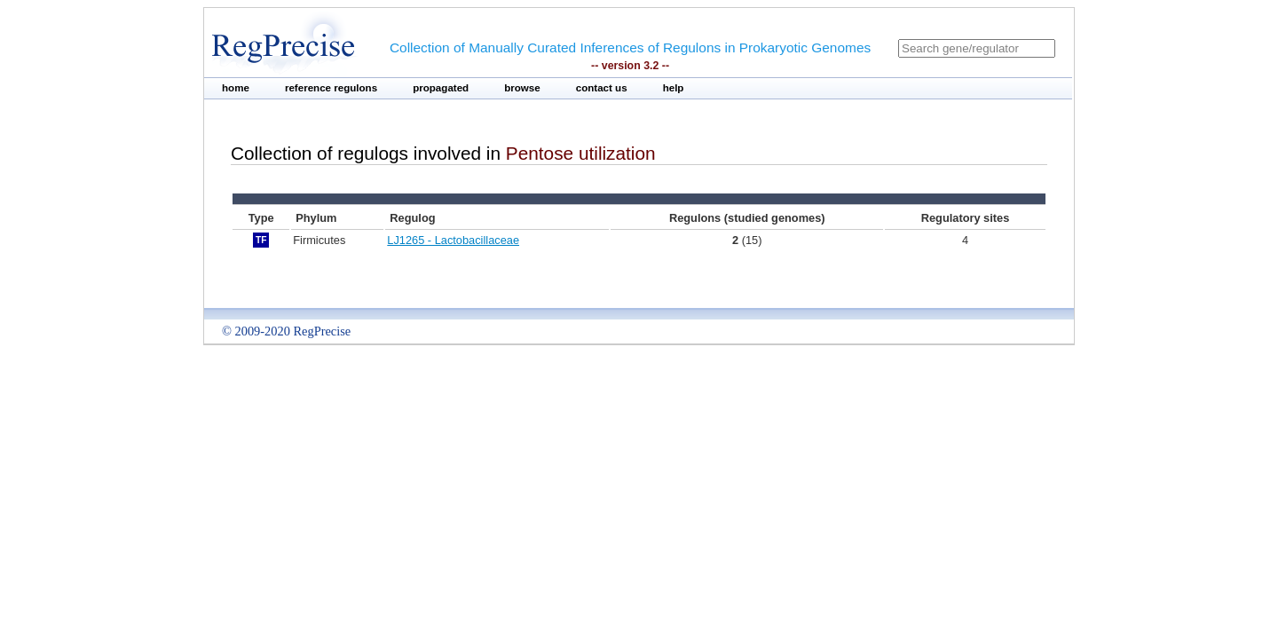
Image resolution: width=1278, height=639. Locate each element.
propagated (441, 88)
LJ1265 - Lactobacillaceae (453, 240)
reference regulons (331, 88)
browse (522, 88)
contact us (601, 88)
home (235, 88)
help (673, 88)
